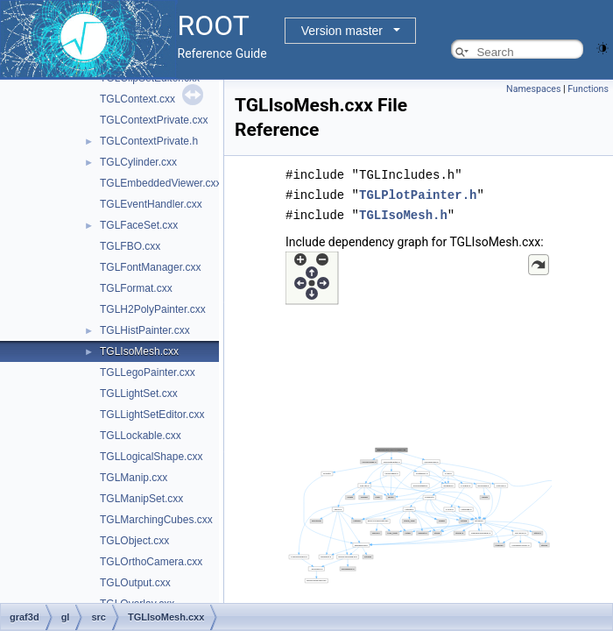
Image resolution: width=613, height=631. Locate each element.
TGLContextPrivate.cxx (154, 120)
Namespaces (533, 89)
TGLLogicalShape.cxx (151, 456)
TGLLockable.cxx (140, 435)
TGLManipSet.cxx (141, 499)
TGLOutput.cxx (135, 583)
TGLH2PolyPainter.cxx (153, 309)
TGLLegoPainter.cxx (147, 372)
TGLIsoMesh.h (403, 212)
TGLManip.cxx (133, 477)
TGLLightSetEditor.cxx (152, 414)
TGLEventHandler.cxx (151, 204)
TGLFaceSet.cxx (139, 225)
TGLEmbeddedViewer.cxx (161, 183)
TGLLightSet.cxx (139, 393)
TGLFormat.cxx (136, 288)
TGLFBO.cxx (130, 246)
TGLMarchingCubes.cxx (156, 520)
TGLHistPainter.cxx (145, 330)
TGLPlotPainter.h (417, 193)
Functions (588, 89)
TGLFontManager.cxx (150, 267)
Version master (342, 31)
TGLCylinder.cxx (138, 162)
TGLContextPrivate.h (149, 141)
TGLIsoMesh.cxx (139, 351)
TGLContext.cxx (137, 99)
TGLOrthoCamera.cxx (151, 562)
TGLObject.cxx (134, 541)
